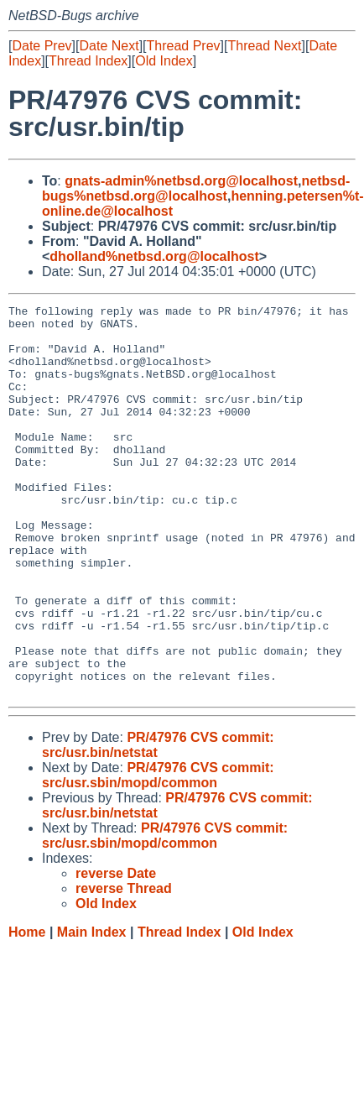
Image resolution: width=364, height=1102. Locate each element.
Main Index (92, 1010)
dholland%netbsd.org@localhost (153, 256)
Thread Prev (184, 46)
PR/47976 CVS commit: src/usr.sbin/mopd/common (158, 853)
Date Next (108, 46)
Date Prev (41, 46)
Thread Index (88, 61)
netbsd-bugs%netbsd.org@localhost (196, 188)
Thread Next (264, 46)
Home (26, 1010)
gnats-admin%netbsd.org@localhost (181, 181)
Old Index (163, 61)
